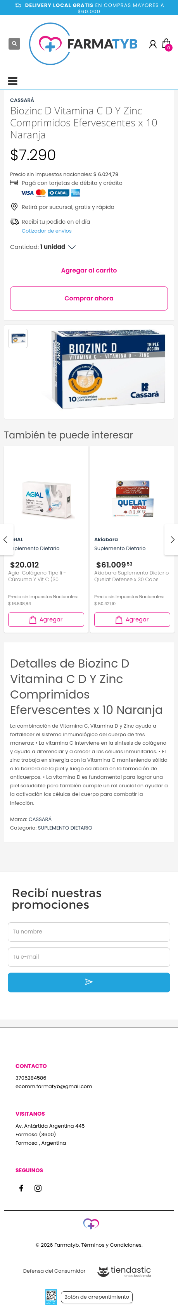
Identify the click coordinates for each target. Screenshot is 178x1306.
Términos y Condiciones (111, 1245)
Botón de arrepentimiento (96, 1297)
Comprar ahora (89, 298)
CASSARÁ (40, 819)
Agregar (45, 620)
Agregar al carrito (89, 270)
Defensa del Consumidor (54, 1271)
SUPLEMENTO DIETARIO (65, 828)
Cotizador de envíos (47, 231)
